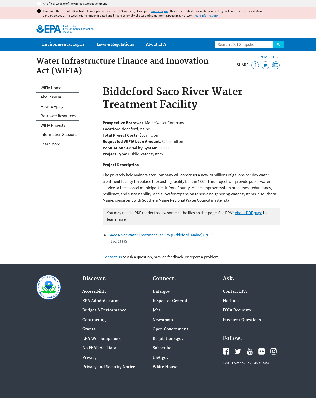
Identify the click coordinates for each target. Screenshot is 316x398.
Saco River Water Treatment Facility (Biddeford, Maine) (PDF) (161, 235)
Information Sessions (59, 134)
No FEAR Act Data (99, 348)
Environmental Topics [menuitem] (63, 44)
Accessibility (94, 291)
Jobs (157, 310)
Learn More (50, 144)
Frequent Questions (242, 320)
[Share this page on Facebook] (255, 65)
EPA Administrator (100, 301)
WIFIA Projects (53, 125)
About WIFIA (51, 97)
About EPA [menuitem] (156, 44)
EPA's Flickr (261, 351)
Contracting (94, 320)
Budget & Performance (104, 310)
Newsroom (163, 320)
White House (165, 367)
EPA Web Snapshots (101, 339)
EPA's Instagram (273, 351)
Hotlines (231, 301)
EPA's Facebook (226, 351)
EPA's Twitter (238, 351)
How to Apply (52, 106)
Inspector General (170, 301)
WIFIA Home (51, 87)
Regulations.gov (168, 339)
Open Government (170, 329)
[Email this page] (276, 65)
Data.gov (161, 291)
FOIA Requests (237, 310)
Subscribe (162, 348)
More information (206, 15)
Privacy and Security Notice (108, 367)
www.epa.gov (159, 11)
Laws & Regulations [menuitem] (115, 44)
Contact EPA (235, 291)
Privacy (89, 358)
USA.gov (161, 358)
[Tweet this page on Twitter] (265, 65)
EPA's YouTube (250, 351)
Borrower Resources (58, 115)
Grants (89, 329)
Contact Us (266, 56)
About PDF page (248, 212)
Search (278, 44)
